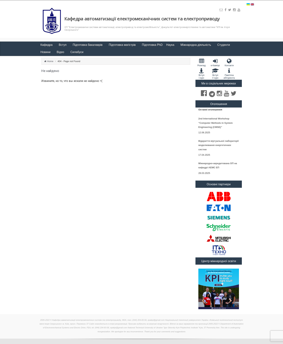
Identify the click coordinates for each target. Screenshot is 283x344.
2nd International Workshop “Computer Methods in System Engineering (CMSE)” (215, 122)
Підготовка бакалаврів (88, 44)
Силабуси (76, 52)
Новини (45, 52)
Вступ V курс (215, 73)
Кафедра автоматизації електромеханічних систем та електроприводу (142, 19)
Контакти (229, 62)
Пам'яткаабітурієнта (229, 73)
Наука (170, 44)
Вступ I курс (201, 73)
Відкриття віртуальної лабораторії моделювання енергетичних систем (218, 145)
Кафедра (46, 44)
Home (50, 61)
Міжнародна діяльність (196, 44)
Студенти (224, 44)
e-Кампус (215, 62)
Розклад (201, 62)
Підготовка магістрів (123, 44)
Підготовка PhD (152, 44)
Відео (61, 52)
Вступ (63, 44)
